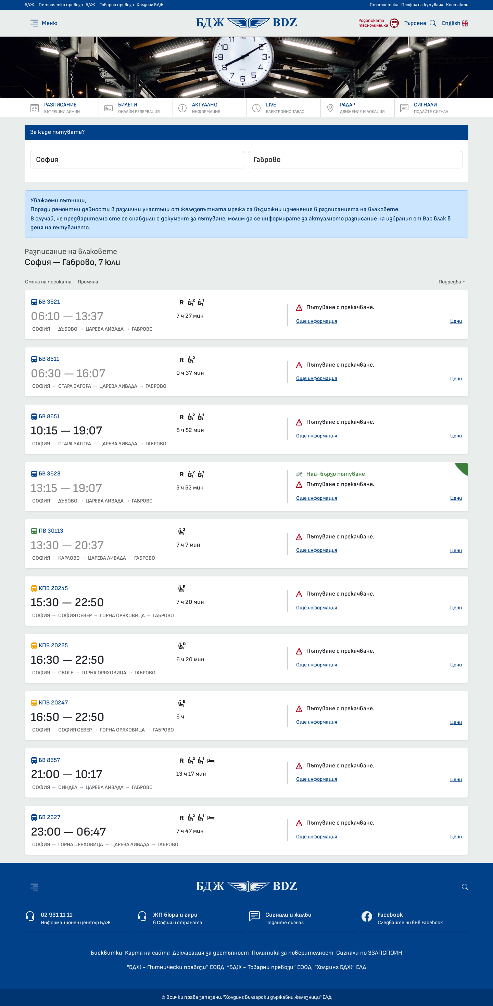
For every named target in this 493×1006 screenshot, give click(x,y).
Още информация (316, 321)
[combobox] (137, 159)
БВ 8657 (49, 760)
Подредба (450, 282)
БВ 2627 (49, 817)
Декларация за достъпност (211, 952)
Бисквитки (106, 952)
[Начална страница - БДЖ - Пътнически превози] (246, 886)
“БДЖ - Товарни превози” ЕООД (269, 967)
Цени (456, 321)
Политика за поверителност (292, 952)
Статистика (384, 5)
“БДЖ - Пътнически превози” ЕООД (175, 967)
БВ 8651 (49, 416)
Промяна (88, 282)
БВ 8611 (49, 358)
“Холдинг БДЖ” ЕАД (340, 967)
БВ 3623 (50, 473)
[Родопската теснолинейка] (378, 23)
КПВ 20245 (53, 588)
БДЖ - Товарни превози (110, 5)
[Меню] (43, 23)
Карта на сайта (147, 952)
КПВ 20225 (53, 645)
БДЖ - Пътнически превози (54, 5)
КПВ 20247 (53, 702)
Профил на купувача (422, 5)
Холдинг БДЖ (150, 5)
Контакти (457, 5)
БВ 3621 (49, 301)
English (455, 23)
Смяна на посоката (48, 282)
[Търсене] (420, 23)
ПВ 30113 (51, 530)
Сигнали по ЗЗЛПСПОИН (369, 952)
